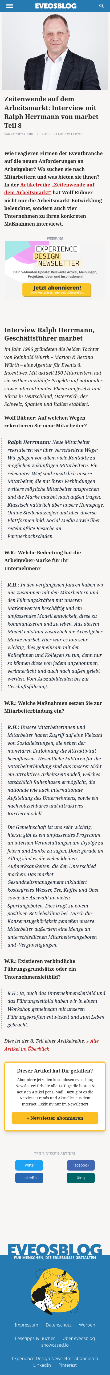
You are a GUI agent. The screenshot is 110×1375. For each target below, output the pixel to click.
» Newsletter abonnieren (55, 1118)
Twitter (29, 1165)
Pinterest (67, 1365)
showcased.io (55, 1345)
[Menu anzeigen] (9, 6)
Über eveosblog (79, 1338)
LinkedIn (29, 1177)
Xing (81, 1177)
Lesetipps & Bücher (35, 1338)
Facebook (80, 1165)
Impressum (26, 1325)
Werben (87, 1325)
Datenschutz (58, 1325)
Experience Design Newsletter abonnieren (55, 1358)
